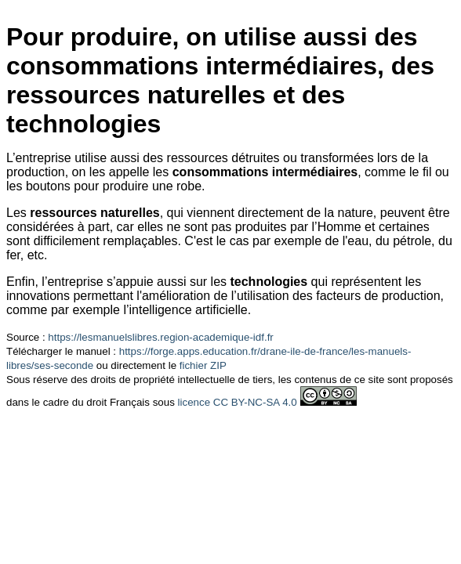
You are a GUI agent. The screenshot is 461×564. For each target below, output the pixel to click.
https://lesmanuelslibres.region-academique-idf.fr (160, 337)
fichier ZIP (203, 365)
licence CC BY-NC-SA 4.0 (237, 402)
